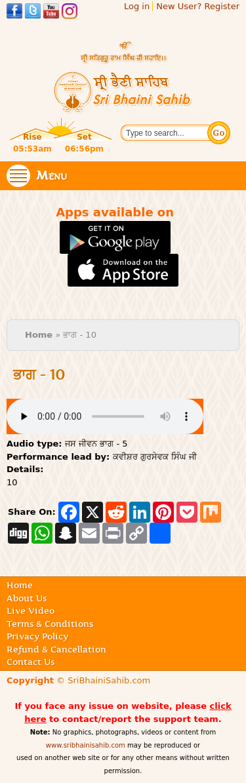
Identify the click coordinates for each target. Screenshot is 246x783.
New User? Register (197, 6)
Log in (137, 6)
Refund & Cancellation (56, 649)
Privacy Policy (37, 636)
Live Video (30, 610)
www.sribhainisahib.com (85, 745)
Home (38, 335)
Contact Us (30, 661)
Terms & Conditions (50, 623)
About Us (27, 598)
